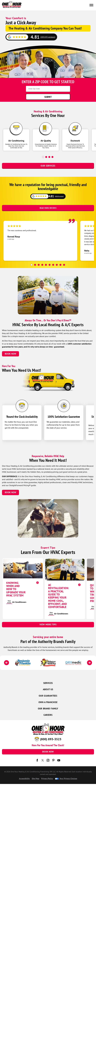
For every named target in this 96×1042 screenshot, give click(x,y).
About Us (48, 689)
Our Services (48, 165)
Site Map (35, 778)
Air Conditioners (19, 602)
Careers (48, 714)
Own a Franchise (47, 702)
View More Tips (48, 624)
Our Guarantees (48, 695)
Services (48, 683)
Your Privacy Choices (66, 778)
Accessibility (24, 778)
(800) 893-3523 (50, 739)
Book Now (10, 353)
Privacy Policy (47, 778)
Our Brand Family (48, 708)
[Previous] (6, 662)
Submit (48, 96)
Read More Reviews (48, 208)
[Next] (89, 662)
